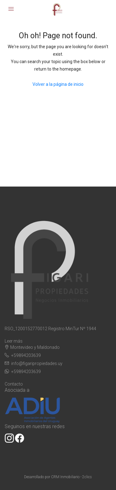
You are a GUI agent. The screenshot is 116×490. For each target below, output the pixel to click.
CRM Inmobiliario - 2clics (71, 477)
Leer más (14, 341)
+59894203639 (26, 355)
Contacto (14, 383)
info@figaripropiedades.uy (36, 363)
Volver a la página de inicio (58, 84)
